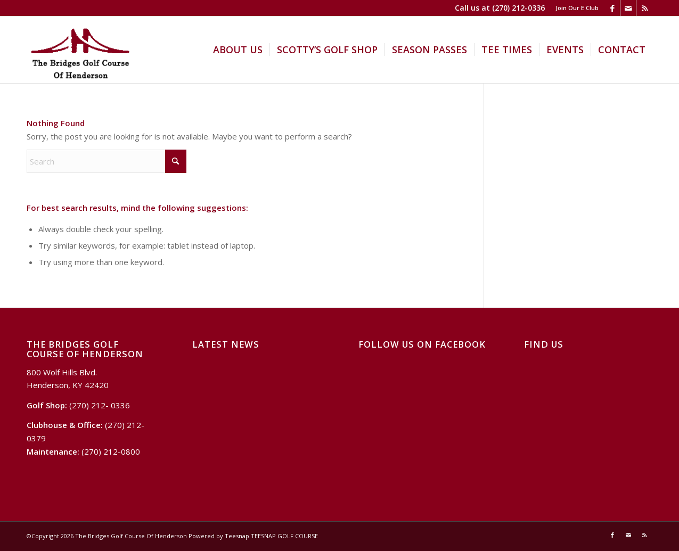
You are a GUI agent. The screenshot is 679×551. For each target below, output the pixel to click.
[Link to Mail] (628, 8)
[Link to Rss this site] (644, 8)
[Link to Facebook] (612, 8)
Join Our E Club (577, 8)
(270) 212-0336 (518, 8)
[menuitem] (574, 8)
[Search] (106, 161)
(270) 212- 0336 (99, 405)
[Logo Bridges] (80, 50)
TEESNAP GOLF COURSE (284, 536)
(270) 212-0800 (110, 451)
